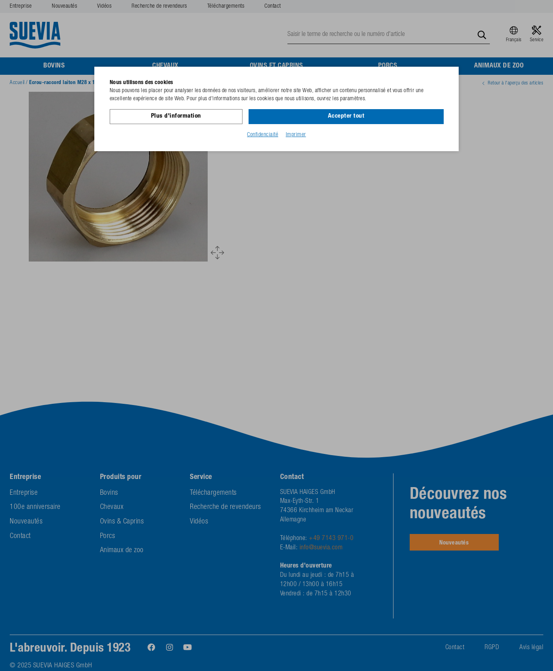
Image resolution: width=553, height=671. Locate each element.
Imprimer (296, 134)
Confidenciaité (262, 134)
